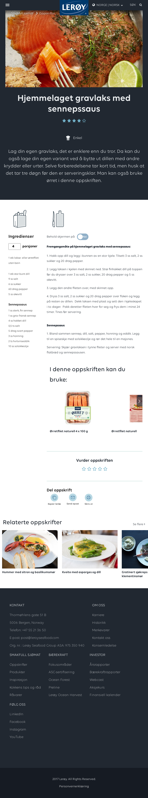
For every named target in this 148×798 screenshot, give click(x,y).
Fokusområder (60, 665)
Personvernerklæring (74, 786)
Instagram (18, 729)
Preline (54, 687)
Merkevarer (101, 630)
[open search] (136, 5)
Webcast (97, 680)
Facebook (17, 722)
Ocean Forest (59, 680)
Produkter (17, 672)
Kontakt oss (101, 638)
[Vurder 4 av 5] (100, 469)
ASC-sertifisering (61, 672)
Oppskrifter (47, 13)
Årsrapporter (100, 665)
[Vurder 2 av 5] (89, 469)
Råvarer (16, 695)
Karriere (98, 615)
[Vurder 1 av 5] (84, 469)
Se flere (138, 524)
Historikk (99, 623)
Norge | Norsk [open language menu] (108, 5)
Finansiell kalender (105, 695)
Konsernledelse (104, 645)
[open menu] (7, 5)
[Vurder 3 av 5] (94, 469)
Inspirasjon (18, 680)
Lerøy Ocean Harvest (65, 695)
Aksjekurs (97, 687)
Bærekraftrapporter (105, 672)
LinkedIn (16, 714)
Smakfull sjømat (22, 13)
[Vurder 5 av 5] (105, 469)
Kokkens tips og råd (25, 687)
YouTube (16, 737)
